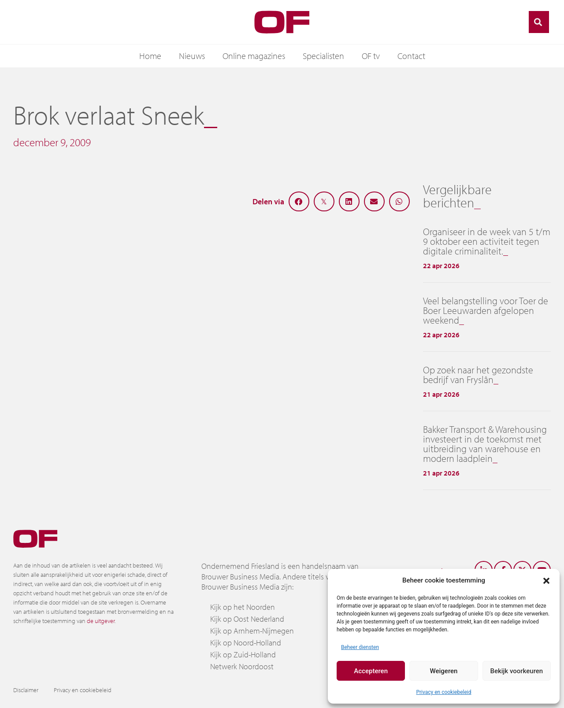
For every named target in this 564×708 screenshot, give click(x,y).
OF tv (371, 55)
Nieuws (192, 55)
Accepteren (371, 671)
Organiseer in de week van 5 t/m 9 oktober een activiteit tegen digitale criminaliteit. (486, 241)
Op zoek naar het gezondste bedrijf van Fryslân (478, 375)
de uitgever (101, 621)
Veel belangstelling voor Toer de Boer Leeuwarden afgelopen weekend (485, 310)
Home (150, 55)
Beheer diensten (360, 647)
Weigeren (444, 671)
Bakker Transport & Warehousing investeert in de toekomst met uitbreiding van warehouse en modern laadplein (485, 444)
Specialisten (323, 55)
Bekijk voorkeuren (516, 671)
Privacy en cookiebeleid (443, 692)
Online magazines (254, 55)
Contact (411, 55)
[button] (546, 580)
